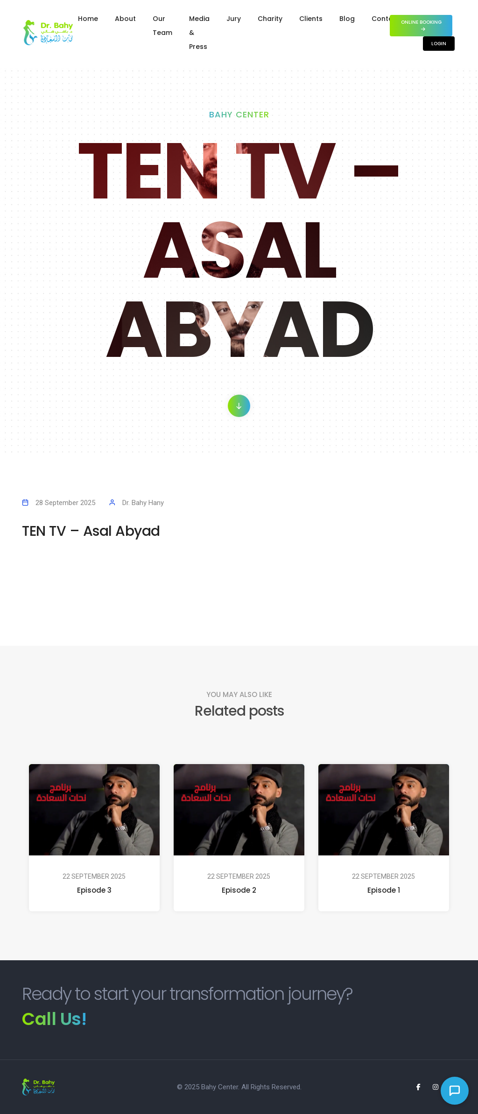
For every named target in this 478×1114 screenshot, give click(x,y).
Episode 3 (94, 890)
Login (438, 43)
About (125, 18)
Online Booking (421, 25)
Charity (270, 18)
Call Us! (54, 1019)
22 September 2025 (94, 876)
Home (88, 18)
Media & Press (199, 32)
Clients (311, 18)
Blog (347, 18)
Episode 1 (383, 890)
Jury (233, 18)
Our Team (162, 25)
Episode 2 (239, 890)
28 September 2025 (65, 503)
